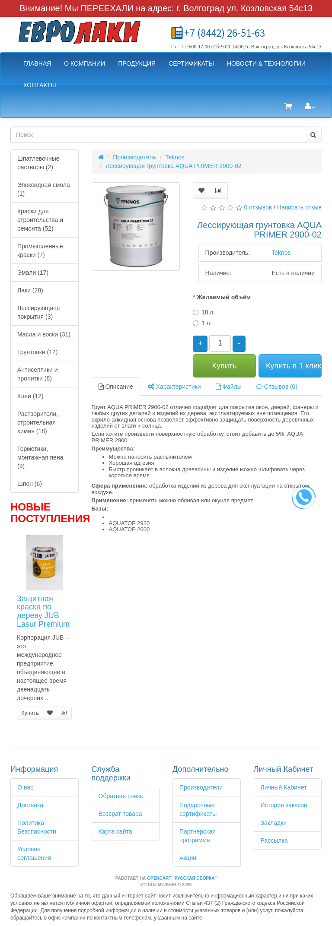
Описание (116, 386)
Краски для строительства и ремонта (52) (40, 220)
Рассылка (274, 840)
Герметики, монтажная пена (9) (40, 457)
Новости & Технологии (266, 63)
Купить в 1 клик (293, 366)
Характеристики (174, 386)
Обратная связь (121, 796)
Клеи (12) (30, 396)
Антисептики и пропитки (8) (37, 374)
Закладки (274, 822)
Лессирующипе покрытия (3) (38, 312)
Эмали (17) (32, 272)
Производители (201, 787)
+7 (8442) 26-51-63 (224, 33)
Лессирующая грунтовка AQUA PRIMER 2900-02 (173, 165)
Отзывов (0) (276, 386)
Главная (37, 63)
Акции (187, 857)
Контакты (39, 85)
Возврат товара (120, 813)
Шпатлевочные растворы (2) (38, 163)
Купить (30, 713)
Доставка (30, 805)
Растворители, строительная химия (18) (37, 422)
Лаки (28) (30, 290)
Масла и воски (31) (43, 334)
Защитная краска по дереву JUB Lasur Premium (43, 611)
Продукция (137, 63)
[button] (288, 106)
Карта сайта (115, 831)
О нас (25, 787)
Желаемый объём (224, 297)
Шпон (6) (29, 483)
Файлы (229, 386)
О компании (84, 63)
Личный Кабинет (284, 787)
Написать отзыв (299, 207)
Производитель (134, 157)
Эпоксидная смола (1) (43, 189)
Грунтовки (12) (37, 352)
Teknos (175, 157)
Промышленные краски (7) (40, 250)
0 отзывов (258, 207)
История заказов (284, 805)
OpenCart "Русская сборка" (182, 878)
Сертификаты (191, 63)
